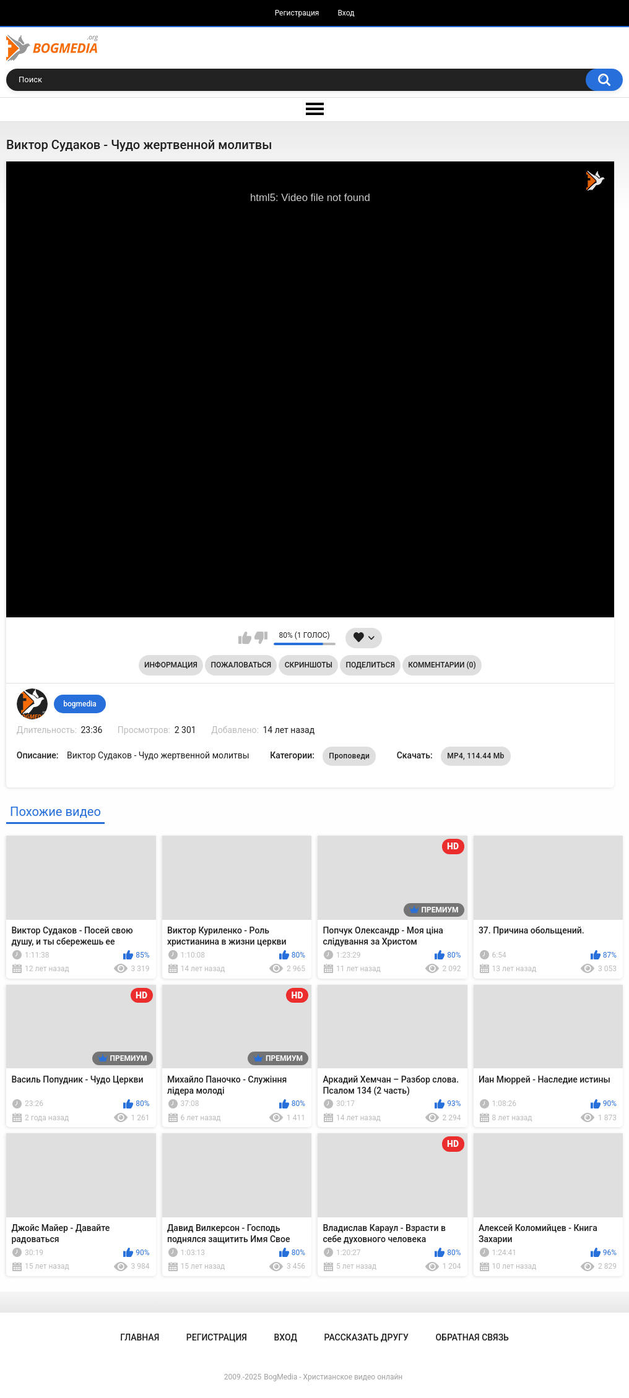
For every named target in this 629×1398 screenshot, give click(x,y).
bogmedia (80, 704)
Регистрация (297, 13)
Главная (139, 1337)
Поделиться (370, 665)
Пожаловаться (240, 665)
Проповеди (349, 756)
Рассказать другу (366, 1337)
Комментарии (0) (441, 665)
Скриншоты (308, 665)
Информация (170, 665)
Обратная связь (471, 1337)
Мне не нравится (260, 638)
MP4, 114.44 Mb (476, 756)
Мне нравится (244, 638)
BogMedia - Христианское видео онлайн (333, 1377)
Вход (345, 13)
